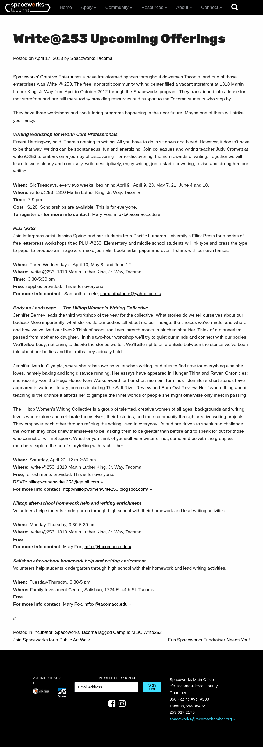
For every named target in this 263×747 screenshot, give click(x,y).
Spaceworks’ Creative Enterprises (47, 77)
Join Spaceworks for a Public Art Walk (51, 640)
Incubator (43, 632)
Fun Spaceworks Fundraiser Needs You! (209, 640)
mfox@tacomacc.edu (135, 214)
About (182, 7)
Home (66, 7)
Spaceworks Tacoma (91, 58)
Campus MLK (127, 632)
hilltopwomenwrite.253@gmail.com (64, 482)
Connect (209, 7)
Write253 (152, 632)
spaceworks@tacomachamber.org (200, 719)
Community (117, 7)
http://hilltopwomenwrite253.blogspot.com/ (105, 489)
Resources (152, 7)
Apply (87, 7)
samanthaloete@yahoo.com (128, 293)
